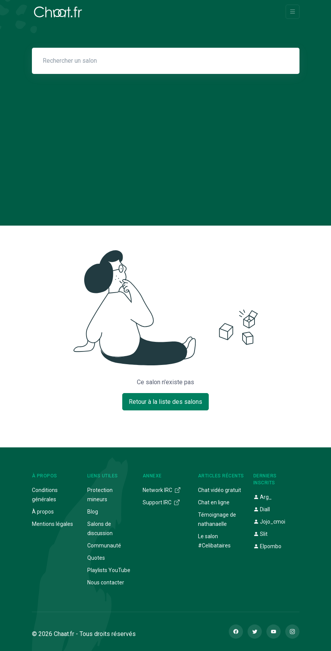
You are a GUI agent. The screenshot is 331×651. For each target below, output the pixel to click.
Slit (260, 534)
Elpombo (267, 546)
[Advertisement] (165, 143)
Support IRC (161, 502)
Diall (261, 509)
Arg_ (262, 497)
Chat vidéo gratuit (219, 490)
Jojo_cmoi (269, 522)
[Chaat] (58, 12)
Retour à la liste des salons (165, 401)
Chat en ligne (214, 502)
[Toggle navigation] (292, 12)
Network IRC (161, 490)
